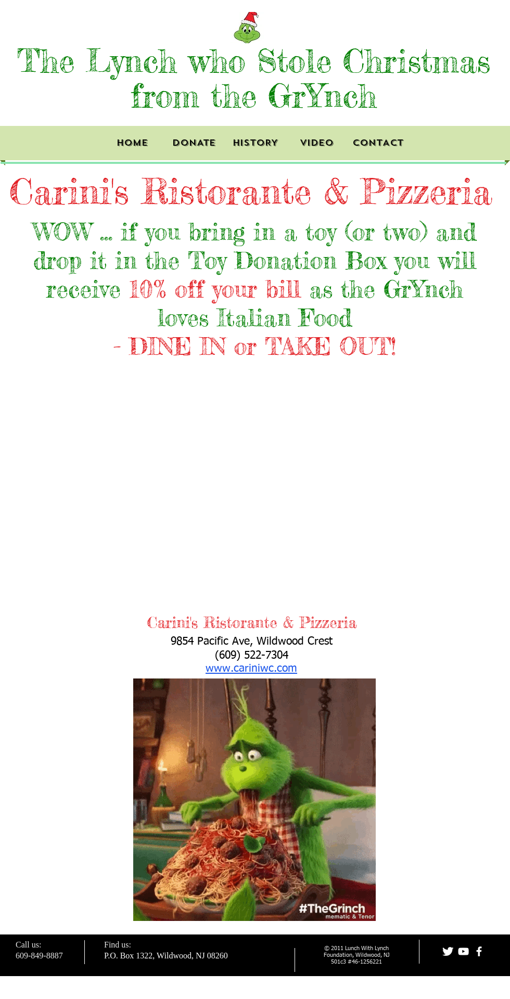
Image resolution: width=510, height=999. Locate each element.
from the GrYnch (254, 95)
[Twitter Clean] (447, 951)
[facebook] (479, 951)
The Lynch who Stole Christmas (253, 60)
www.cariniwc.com (251, 668)
